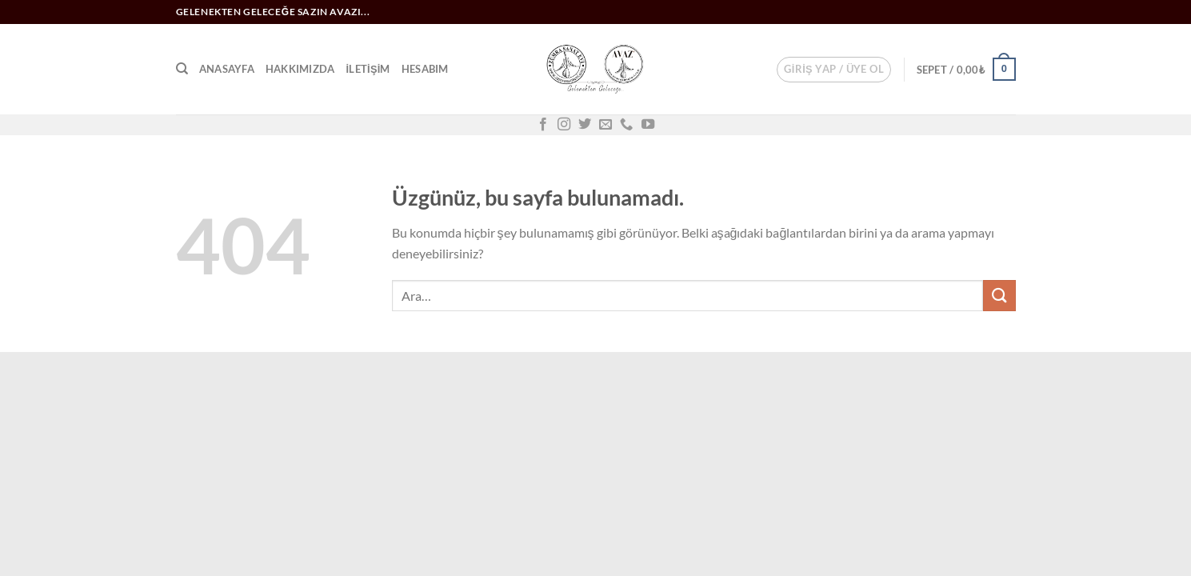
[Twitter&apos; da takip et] (584, 125)
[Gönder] (999, 295)
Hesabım (425, 68)
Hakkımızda (300, 68)
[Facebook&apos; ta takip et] (543, 125)
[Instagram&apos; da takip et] (564, 125)
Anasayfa (226, 68)
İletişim (368, 68)
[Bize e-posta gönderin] (605, 125)
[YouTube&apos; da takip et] (647, 125)
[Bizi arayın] (626, 125)
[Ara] (182, 69)
